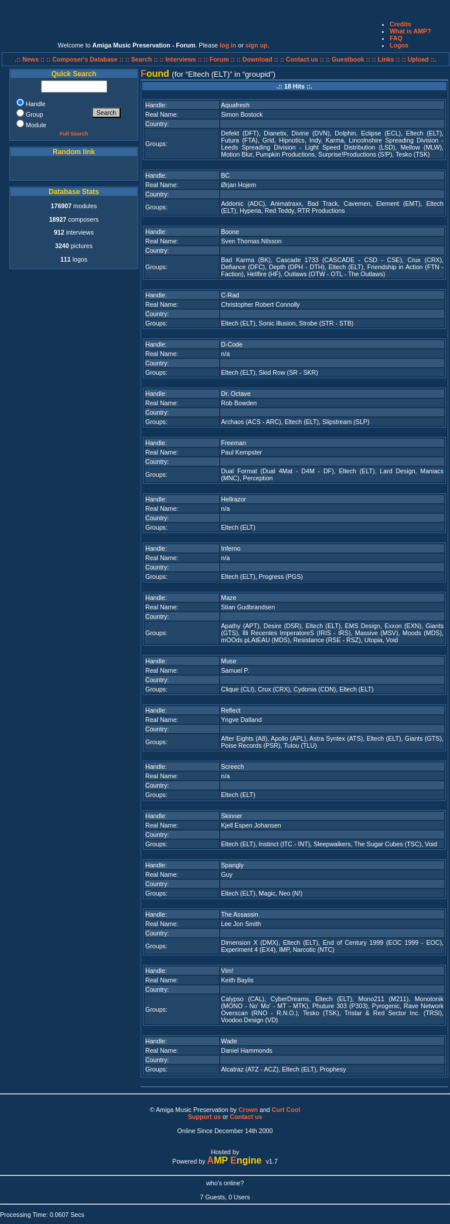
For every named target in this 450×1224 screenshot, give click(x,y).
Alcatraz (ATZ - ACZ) (249, 1069)
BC (225, 175)
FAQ (396, 38)
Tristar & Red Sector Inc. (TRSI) (393, 1012)
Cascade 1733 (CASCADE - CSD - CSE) (339, 259)
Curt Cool (286, 1109)
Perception (258, 478)
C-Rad (230, 295)
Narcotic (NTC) (314, 949)
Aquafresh (235, 105)
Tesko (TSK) (413, 154)
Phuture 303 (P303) (340, 1005)
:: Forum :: (220, 59)
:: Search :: (142, 59)
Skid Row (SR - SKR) (288, 372)
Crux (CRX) (424, 259)
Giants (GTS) (423, 738)
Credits (400, 24)
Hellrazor (233, 499)
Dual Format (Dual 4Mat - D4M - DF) (277, 470)
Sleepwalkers (331, 843)
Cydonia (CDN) (315, 689)
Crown (248, 1109)
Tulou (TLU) (300, 745)
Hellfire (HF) (264, 273)
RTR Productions (321, 210)
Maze (228, 597)
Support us (204, 1116)
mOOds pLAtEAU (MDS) (255, 639)
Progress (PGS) (281, 576)
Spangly (232, 865)
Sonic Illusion (277, 323)
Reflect (230, 710)
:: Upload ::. (419, 59)
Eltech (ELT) (424, 133)
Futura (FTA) (239, 140)
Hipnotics (292, 140)
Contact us (246, 1116)
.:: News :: (30, 59)
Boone (230, 231)
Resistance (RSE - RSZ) (326, 639)
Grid (268, 140)
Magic (267, 893)
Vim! (227, 970)
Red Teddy (279, 210)
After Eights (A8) (244, 738)
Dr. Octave (235, 393)
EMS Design (362, 625)
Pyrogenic (386, 1005)
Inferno (230, 548)
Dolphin (345, 133)
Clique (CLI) (237, 689)
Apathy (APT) (240, 625)
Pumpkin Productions (285, 154)
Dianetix (275, 133)
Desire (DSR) (283, 625)
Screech (232, 766)
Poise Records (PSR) (250, 745)
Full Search (74, 134)
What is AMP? (410, 31)
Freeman (233, 442)
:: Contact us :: (302, 59)
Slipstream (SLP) (346, 421)
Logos (399, 45)
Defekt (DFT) (239, 133)
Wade (229, 1041)
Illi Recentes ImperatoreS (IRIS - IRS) (297, 632)
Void (392, 639)
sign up (257, 45)
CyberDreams (290, 998)
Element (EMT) (398, 203)
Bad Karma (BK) (246, 259)
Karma (335, 140)
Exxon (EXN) (402, 625)
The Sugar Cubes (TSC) (387, 843)
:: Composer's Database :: (85, 59)
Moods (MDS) (422, 632)
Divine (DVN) (311, 133)
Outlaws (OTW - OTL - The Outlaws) (334, 273)
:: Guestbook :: (348, 59)
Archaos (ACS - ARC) (251, 421)
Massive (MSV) (376, 632)
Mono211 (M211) (384, 998)
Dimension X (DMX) (249, 942)
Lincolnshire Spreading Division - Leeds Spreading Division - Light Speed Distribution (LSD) (332, 144)
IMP (284, 949)
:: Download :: (258, 59)
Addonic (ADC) (243, 203)
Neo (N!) (290, 893)
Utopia (373, 639)
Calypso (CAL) (242, 998)
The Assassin (239, 914)
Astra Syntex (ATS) (336, 738)
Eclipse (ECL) (381, 133)
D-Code (232, 344)
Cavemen (356, 203)
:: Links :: (386, 59)
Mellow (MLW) (421, 147)
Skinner (231, 815)
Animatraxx (286, 203)
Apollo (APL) (288, 738)
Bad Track (323, 203)
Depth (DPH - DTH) (297, 266)
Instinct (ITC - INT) (285, 843)
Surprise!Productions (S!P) (355, 154)
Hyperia (250, 210)
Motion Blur (236, 154)
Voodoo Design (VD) (249, 1019)
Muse (228, 660)
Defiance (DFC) (243, 266)
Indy (315, 140)
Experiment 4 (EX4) (248, 949)
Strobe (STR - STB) (326, 323)
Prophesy (333, 1069)
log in (228, 45)
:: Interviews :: (181, 59)
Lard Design (397, 470)
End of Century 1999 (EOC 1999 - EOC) (382, 942)
